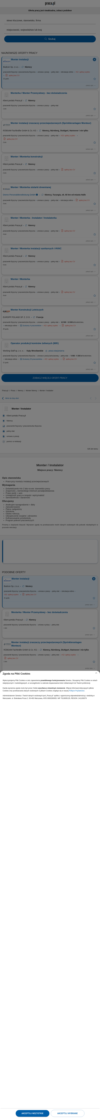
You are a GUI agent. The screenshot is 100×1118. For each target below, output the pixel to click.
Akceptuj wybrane (67, 1113)
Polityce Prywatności (76, 691)
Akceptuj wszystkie (32, 1113)
